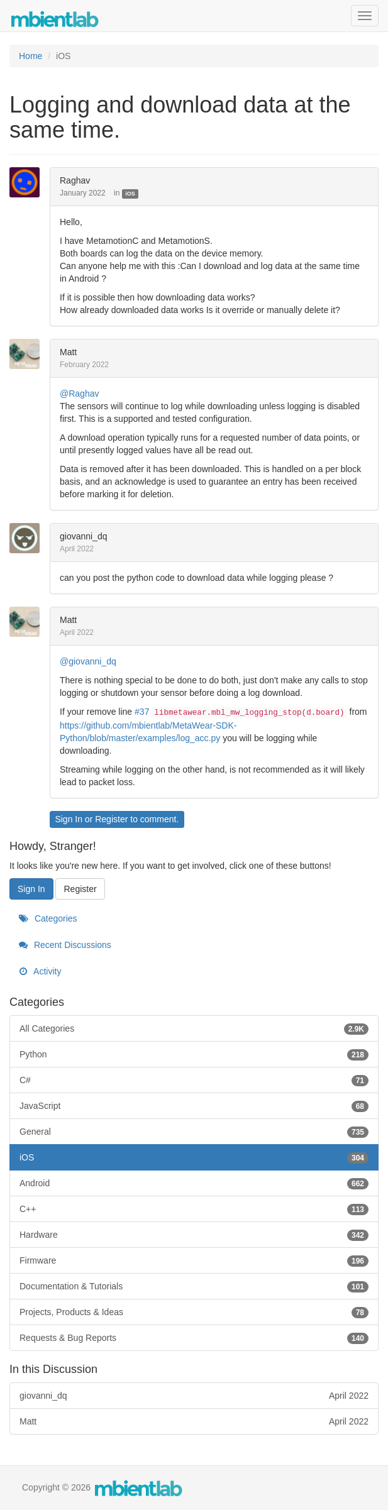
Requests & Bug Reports (194, 1337)
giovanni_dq (84, 536)
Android (194, 1183)
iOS (130, 193)
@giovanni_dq (88, 661)
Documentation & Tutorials (194, 1286)
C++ (194, 1209)
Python (194, 1054)
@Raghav (79, 394)
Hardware (194, 1234)
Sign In (68, 819)
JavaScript (194, 1105)
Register (111, 819)
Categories (48, 918)
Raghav (75, 180)
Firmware (194, 1260)
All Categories (194, 1028)
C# (194, 1080)
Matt (68, 352)
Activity (40, 971)
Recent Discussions (65, 945)
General (194, 1131)
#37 (142, 712)
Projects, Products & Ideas (194, 1312)
